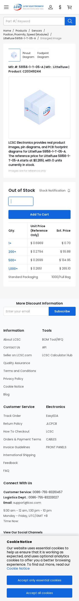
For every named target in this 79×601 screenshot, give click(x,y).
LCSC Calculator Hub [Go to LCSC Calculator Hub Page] (57, 355)
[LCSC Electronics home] (28, 7)
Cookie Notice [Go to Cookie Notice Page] (13, 386)
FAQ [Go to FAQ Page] (6, 471)
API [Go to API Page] (44, 347)
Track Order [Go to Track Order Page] (12, 416)
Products (21, 30)
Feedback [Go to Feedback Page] (10, 463)
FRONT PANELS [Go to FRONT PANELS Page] (56, 447)
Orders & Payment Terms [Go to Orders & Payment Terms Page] (22, 439)
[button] (50, 7)
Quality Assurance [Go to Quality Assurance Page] (16, 363)
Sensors (37, 30)
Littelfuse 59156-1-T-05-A (19, 38)
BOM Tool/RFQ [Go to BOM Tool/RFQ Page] (52, 339)
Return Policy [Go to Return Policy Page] (12, 424)
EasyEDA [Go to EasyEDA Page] (52, 416)
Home (7, 30)
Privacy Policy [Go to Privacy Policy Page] (13, 379)
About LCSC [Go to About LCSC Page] (12, 339)
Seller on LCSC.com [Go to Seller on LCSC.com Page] (17, 355)
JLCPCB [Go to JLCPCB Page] (51, 424)
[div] (29, 55)
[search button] (70, 21)
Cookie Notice (18, 568)
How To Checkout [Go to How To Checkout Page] (16, 431)
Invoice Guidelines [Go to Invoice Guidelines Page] (16, 447)
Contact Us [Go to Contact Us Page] (11, 347)
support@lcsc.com (27, 503)
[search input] (34, 21)
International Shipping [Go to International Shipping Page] (19, 455)
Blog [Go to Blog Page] (6, 394)
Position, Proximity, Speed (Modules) (26, 34)
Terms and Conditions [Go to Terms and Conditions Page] (19, 371)
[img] (14, 55)
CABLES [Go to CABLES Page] (51, 439)
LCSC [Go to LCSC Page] (50, 431)
